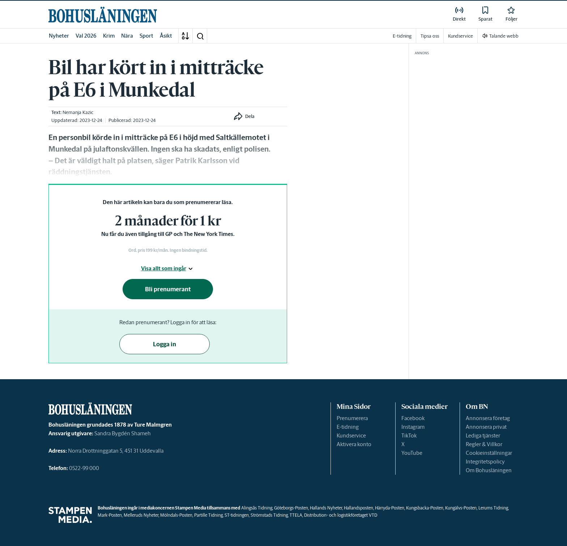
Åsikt (166, 35)
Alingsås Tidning (256, 508)
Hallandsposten (358, 508)
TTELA (296, 515)
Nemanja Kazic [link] (78, 112)
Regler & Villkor (484, 444)
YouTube (411, 452)
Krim (109, 35)
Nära (127, 35)
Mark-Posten (110, 515)
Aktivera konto (354, 444)
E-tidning (348, 426)
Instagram (413, 426)
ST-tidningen (237, 515)
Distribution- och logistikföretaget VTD (340, 515)
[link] (102, 14)
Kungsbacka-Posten (424, 508)
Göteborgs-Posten (291, 508)
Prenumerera (352, 418)
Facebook (413, 418)
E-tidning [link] (402, 36)
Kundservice (351, 435)
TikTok (409, 435)
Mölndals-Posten (176, 515)
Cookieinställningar (489, 452)
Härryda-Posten (389, 508)
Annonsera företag (488, 418)
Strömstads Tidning (269, 515)
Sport (146, 35)
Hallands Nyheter (326, 508)
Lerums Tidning (493, 508)
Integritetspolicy (485, 461)
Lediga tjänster (483, 435)
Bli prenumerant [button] (168, 289)
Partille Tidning (208, 515)
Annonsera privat (486, 426)
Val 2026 (86, 35)
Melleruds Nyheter (141, 515)
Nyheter (59, 35)
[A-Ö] (185, 36)
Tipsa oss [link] (430, 36)
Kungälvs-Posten (461, 508)
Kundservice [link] (460, 36)
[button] (200, 35)
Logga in (164, 344)
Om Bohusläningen (489, 470)
